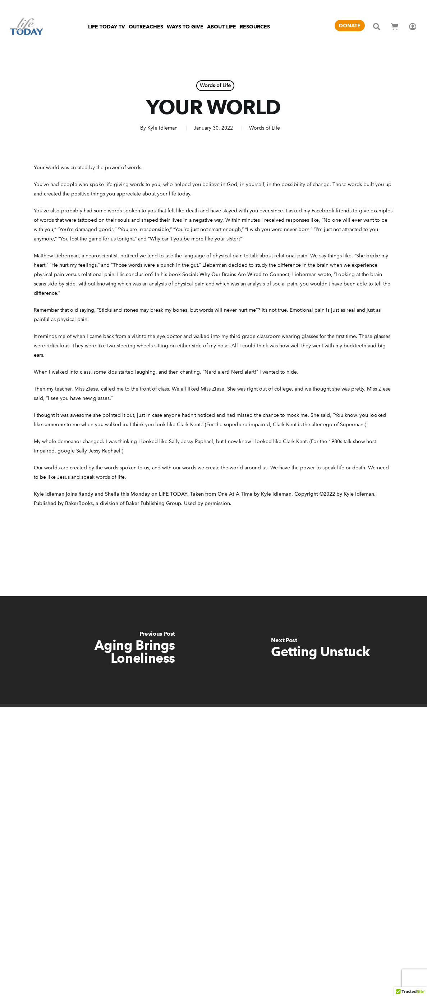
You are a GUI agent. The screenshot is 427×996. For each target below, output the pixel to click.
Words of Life (215, 85)
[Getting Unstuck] (320, 650)
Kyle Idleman (162, 128)
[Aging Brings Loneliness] (107, 650)
